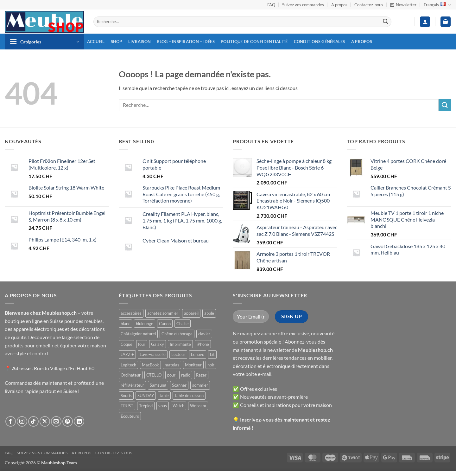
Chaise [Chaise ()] (182, 323)
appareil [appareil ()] (191, 313)
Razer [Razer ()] (201, 374)
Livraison (139, 41)
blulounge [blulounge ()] (144, 323)
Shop (116, 41)
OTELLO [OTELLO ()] (154, 374)
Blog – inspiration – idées (186, 41)
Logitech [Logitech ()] (128, 364)
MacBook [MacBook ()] (150, 364)
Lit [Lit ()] (212, 354)
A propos (339, 4)
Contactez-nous (368, 4)
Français (437, 5)
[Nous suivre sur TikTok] (33, 421)
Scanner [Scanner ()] (179, 385)
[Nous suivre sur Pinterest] (67, 421)
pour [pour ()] (171, 374)
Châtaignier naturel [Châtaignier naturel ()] (138, 333)
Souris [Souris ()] (126, 395)
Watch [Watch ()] (178, 405)
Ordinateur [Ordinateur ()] (131, 374)
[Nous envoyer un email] (56, 421)
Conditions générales (319, 41)
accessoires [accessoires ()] (131, 313)
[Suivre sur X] (45, 421)
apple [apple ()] (209, 313)
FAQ (271, 4)
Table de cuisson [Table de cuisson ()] (189, 395)
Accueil (96, 41)
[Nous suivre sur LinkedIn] (79, 421)
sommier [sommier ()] (200, 385)
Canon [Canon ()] (165, 323)
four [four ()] (141, 344)
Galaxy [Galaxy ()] (157, 344)
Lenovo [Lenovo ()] (197, 354)
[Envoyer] (385, 21)
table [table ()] (164, 395)
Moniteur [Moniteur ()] (193, 364)
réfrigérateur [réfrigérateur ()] (132, 385)
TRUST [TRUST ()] (127, 405)
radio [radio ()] (185, 374)
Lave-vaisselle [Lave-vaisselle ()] (153, 354)
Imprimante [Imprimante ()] (180, 344)
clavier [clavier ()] (204, 333)
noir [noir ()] (210, 364)
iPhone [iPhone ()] (203, 344)
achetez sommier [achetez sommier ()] (162, 313)
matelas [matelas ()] (172, 364)
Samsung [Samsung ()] (158, 385)
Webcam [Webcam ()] (198, 405)
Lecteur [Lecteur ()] (178, 354)
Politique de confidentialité (254, 41)
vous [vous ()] (162, 405)
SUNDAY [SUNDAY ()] (145, 395)
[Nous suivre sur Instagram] (22, 421)
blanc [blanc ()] (125, 323)
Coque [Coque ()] (126, 344)
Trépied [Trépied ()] (146, 405)
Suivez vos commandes (303, 4)
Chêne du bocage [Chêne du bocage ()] (177, 333)
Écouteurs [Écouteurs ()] (130, 416)
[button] (403, 5)
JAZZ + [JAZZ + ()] (127, 354)
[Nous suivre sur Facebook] (10, 421)
